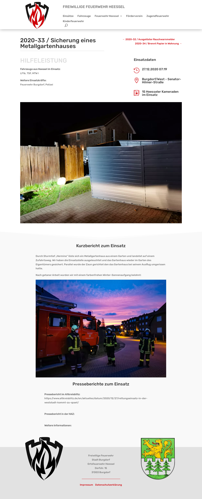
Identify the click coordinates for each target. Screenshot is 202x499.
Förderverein (134, 16)
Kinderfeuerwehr (73, 21)
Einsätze (68, 16)
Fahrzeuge (84, 16)
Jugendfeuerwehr (157, 16)
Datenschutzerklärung (108, 484)
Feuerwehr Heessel (107, 16)
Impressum (86, 484)
